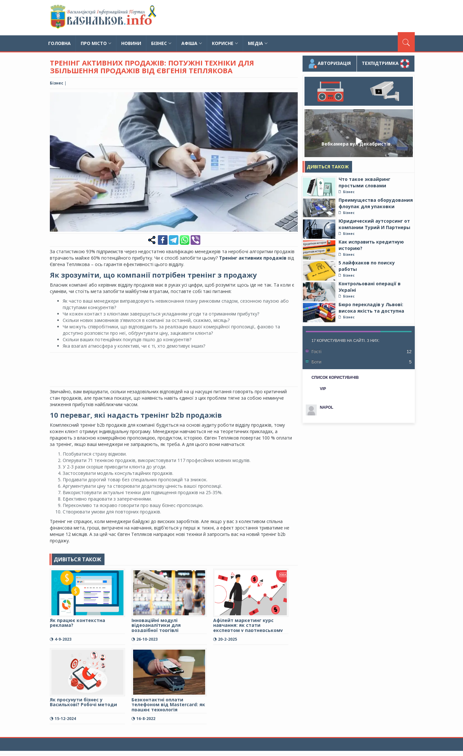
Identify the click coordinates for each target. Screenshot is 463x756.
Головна (59, 43)
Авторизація (329, 63)
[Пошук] (406, 41)
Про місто (96, 43)
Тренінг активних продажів (252, 258)
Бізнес (161, 43)
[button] (292, 98)
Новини (131, 43)
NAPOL (326, 407)
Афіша (191, 43)
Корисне (225, 43)
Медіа (258, 43)
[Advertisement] (298, 17)
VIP (323, 389)
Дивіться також (328, 167)
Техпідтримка (386, 63)
